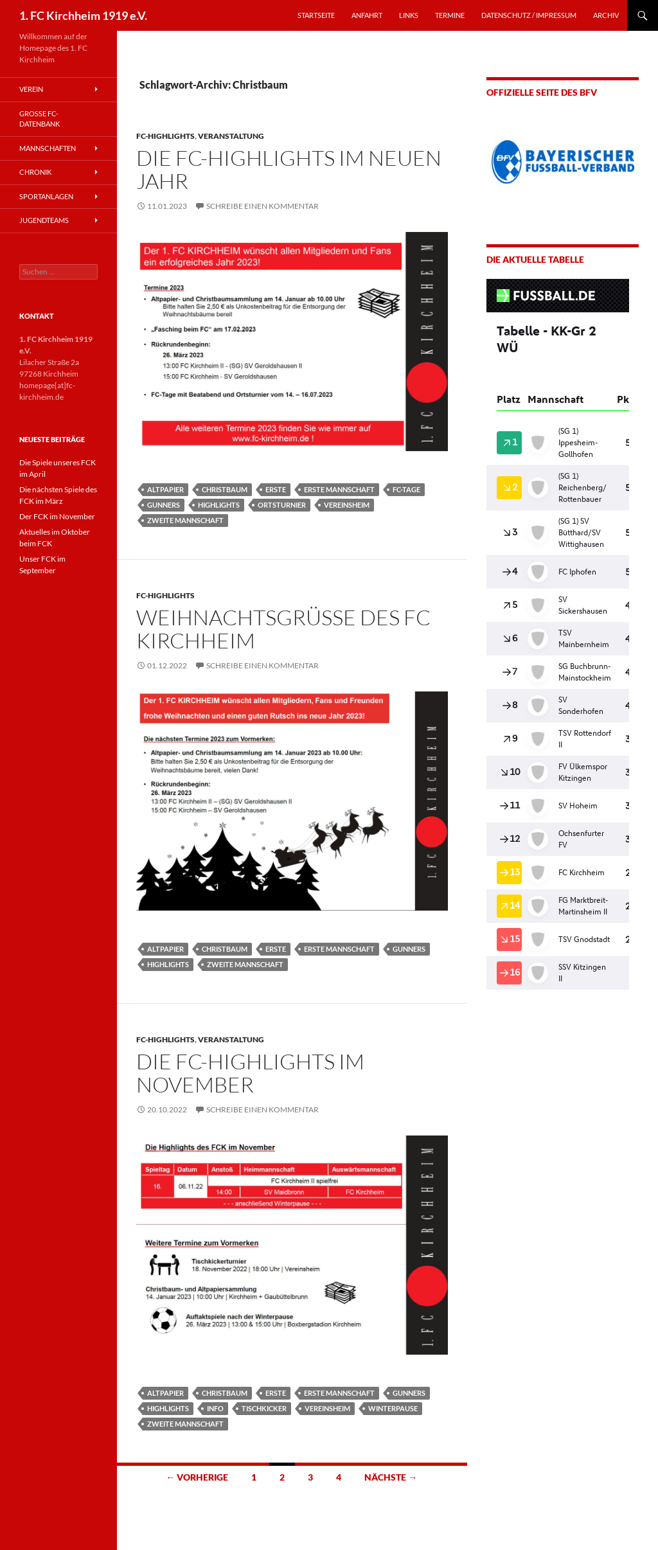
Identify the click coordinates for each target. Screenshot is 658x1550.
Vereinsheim (346, 505)
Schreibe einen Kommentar (262, 206)
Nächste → (390, 1477)
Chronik (35, 172)
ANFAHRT (366, 15)
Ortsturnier (282, 505)
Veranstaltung (231, 136)
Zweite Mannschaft (185, 520)
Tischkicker (264, 1408)
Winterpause (393, 1408)
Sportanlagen (46, 196)
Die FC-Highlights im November (250, 1073)
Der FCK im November (57, 516)
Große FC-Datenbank (39, 119)
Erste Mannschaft (339, 489)
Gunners (163, 505)
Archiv (606, 15)
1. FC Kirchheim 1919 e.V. (83, 15)
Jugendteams (44, 220)
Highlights (219, 505)
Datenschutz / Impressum (528, 15)
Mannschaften (47, 148)
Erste (275, 489)
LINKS (408, 15)
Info (215, 1408)
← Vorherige (197, 1477)
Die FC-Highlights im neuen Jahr (288, 169)
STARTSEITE (316, 15)
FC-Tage (406, 489)
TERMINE (450, 15)
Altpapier (165, 489)
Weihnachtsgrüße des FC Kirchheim (283, 629)
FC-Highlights (165, 136)
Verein (31, 89)
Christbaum (224, 489)
